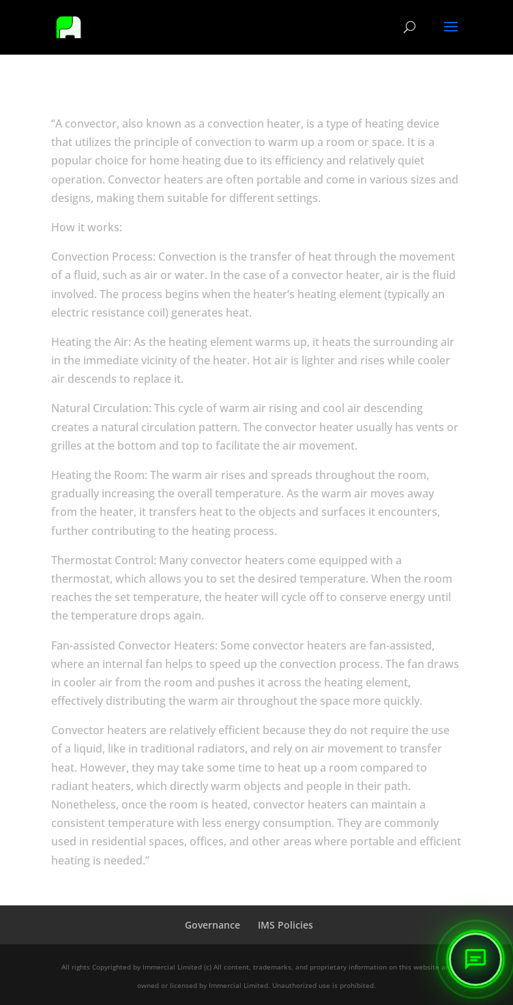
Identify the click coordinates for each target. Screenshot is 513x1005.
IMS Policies (285, 924)
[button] (475, 959)
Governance (212, 924)
